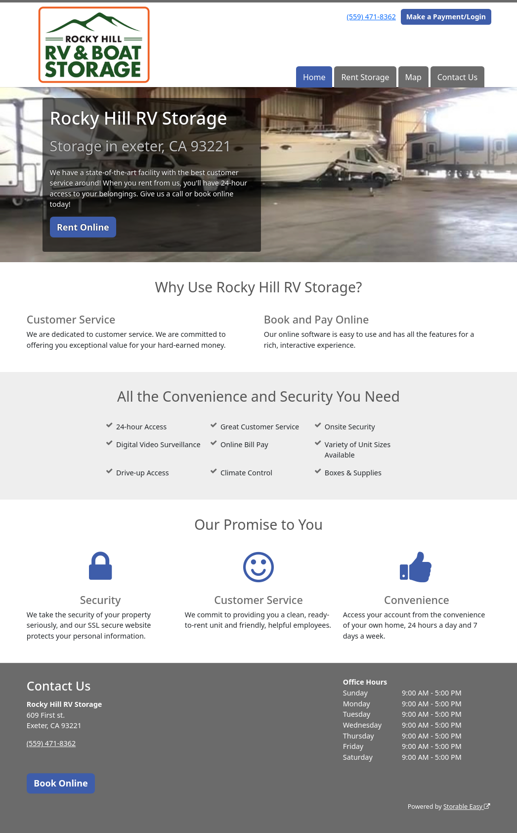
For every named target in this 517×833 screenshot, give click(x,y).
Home (314, 77)
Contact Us (457, 77)
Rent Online (83, 227)
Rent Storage (365, 77)
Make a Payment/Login (446, 16)
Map (413, 77)
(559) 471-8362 (371, 16)
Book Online (60, 783)
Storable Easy (466, 806)
